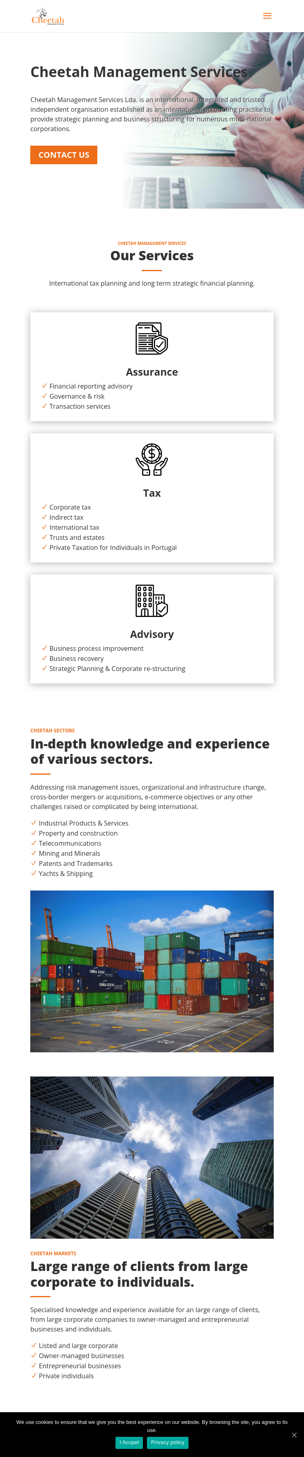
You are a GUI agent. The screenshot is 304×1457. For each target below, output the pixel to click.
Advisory (152, 634)
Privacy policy (167, 1442)
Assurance (152, 371)
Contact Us (63, 154)
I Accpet (129, 1442)
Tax (152, 493)
